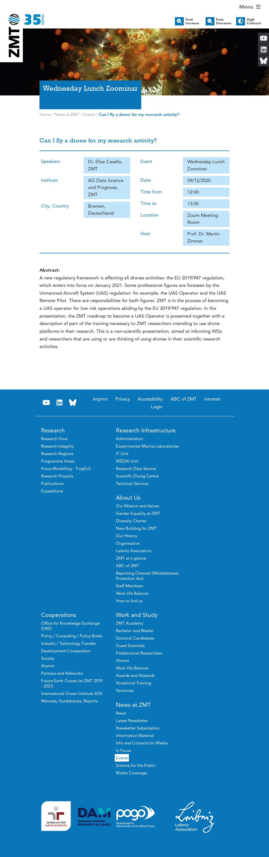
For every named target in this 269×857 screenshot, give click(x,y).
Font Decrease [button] (223, 21)
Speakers (50, 161)
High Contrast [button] (254, 21)
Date (145, 180)
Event (146, 161)
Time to (148, 203)
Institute (49, 180)
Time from (151, 191)
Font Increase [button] (192, 21)
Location (149, 215)
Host (145, 233)
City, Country (55, 206)
